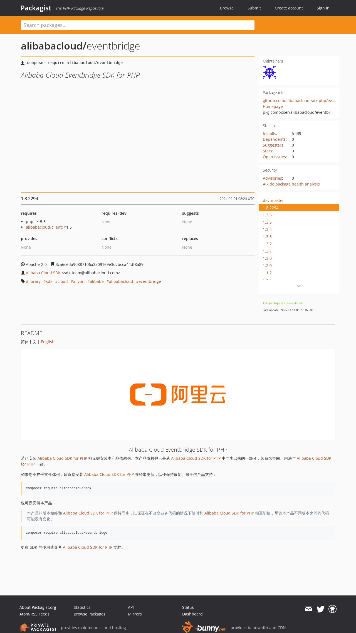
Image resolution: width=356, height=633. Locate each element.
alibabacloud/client (44, 227)
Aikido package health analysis (291, 184)
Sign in (323, 8)
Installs (269, 133)
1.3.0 (267, 258)
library (34, 281)
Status (188, 607)
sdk (49, 281)
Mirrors (135, 614)
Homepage (273, 106)
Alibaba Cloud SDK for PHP (62, 458)
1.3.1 (267, 251)
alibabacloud (121, 281)
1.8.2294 (270, 207)
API (131, 607)
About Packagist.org (37, 607)
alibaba (97, 281)
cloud (63, 281)
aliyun (79, 281)
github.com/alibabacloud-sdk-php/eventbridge (306, 100)
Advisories (272, 178)
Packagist (36, 7)
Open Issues (274, 156)
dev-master (273, 200)
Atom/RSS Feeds (34, 614)
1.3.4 (267, 229)
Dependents (274, 139)
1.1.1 (267, 280)
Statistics (82, 607)
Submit (254, 8)
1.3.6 (267, 214)
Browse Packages (89, 614)
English (48, 341)
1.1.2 (267, 272)
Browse (227, 8)
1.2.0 (267, 265)
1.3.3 (267, 236)
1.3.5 (267, 222)
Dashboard (192, 614)
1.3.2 (267, 243)
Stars (267, 151)
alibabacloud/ (53, 46)
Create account (289, 8)
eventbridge (150, 281)
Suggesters (273, 145)
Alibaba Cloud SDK (43, 272)
